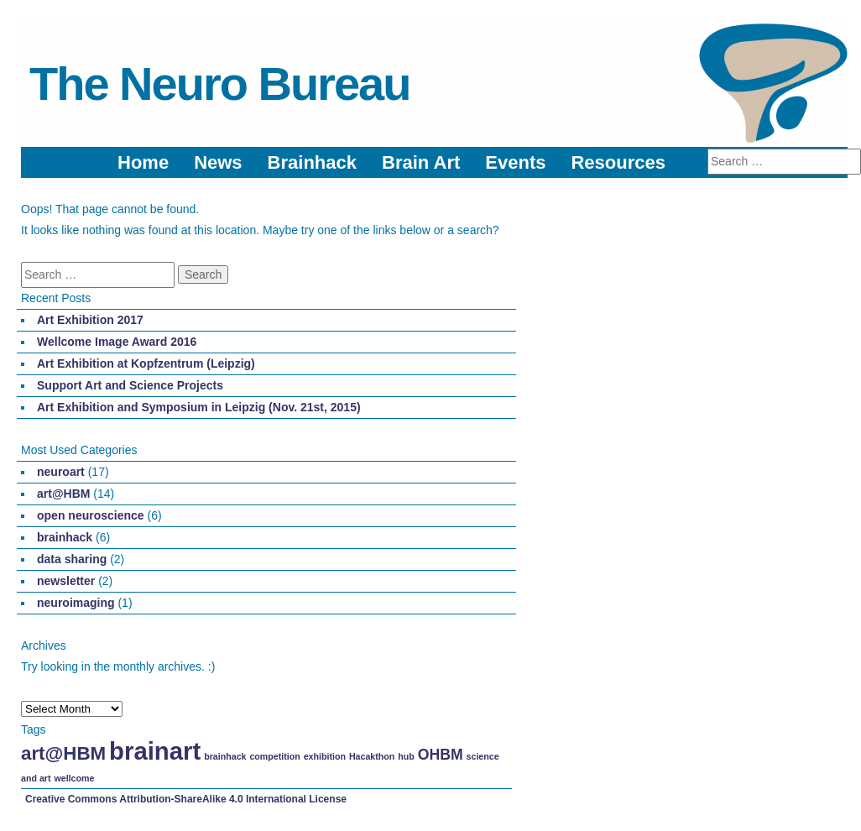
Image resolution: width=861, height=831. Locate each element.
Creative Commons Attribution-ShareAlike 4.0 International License (186, 799)
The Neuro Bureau (219, 83)
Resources (618, 162)
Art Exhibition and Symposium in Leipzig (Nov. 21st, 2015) (199, 407)
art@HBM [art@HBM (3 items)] (63, 753)
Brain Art (421, 162)
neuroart (61, 471)
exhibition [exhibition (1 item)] (325, 756)
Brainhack (312, 162)
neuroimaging (76, 602)
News (218, 162)
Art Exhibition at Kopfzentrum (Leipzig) (146, 363)
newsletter (66, 581)
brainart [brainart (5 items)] (155, 751)
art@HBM (63, 493)
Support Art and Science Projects (130, 385)
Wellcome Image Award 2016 (116, 341)
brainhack (64, 537)
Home (143, 162)
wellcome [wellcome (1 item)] (74, 778)
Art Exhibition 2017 (90, 320)
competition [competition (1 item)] (274, 756)
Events (515, 162)
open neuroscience (90, 515)
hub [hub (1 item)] (406, 756)
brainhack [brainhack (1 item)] (225, 756)
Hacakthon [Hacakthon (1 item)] (371, 756)
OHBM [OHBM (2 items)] (440, 754)
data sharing (72, 559)
